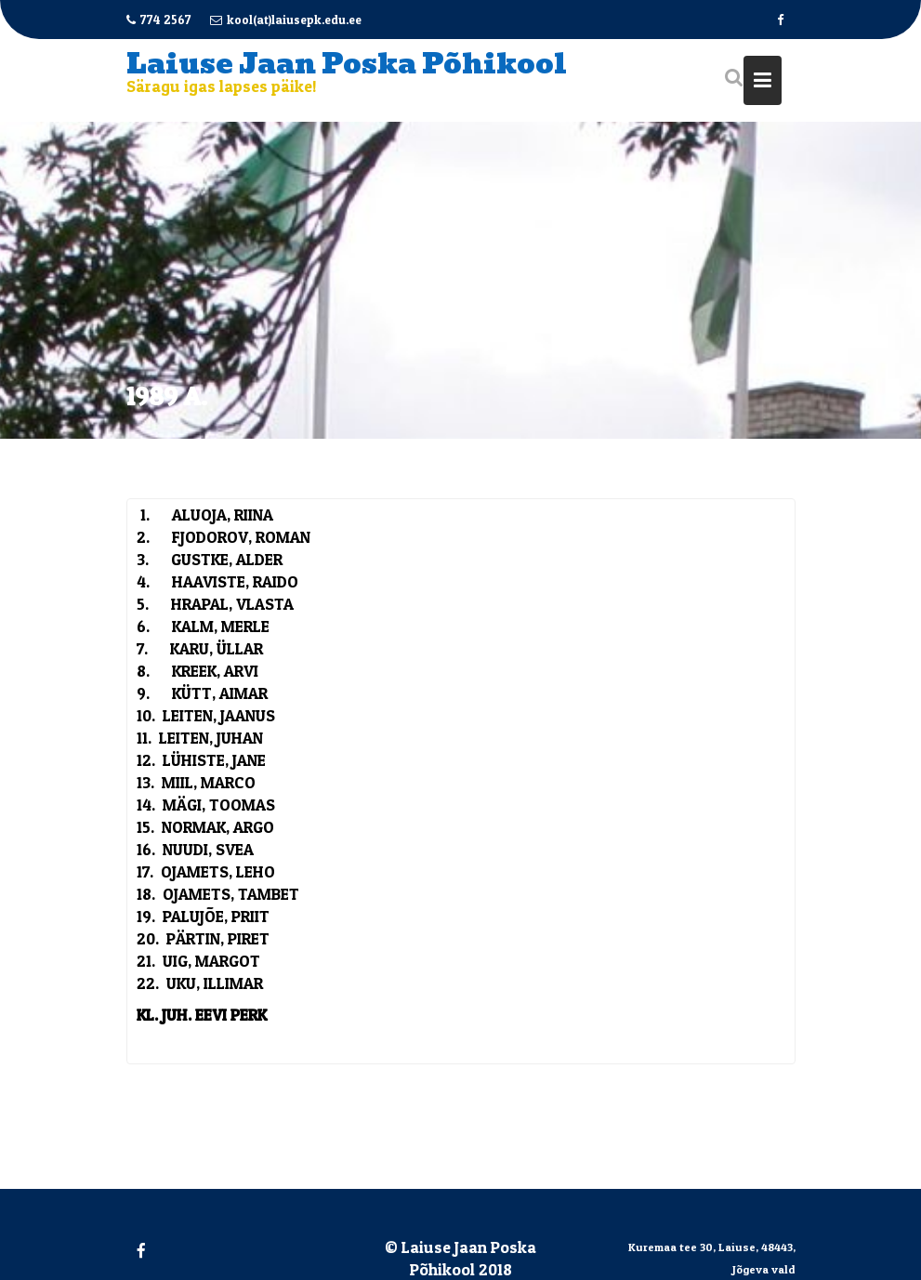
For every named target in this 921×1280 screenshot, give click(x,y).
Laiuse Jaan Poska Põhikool (346, 63)
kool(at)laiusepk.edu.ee (286, 19)
